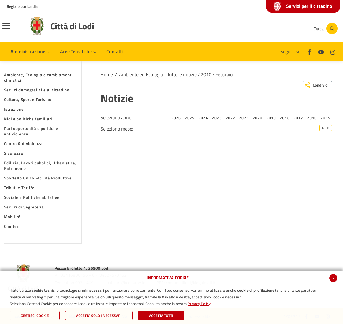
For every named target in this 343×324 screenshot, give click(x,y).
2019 (271, 118)
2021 (244, 118)
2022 (231, 118)
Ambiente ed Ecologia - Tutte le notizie (158, 74)
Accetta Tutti (161, 315)
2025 (190, 118)
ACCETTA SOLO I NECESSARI (99, 315)
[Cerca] (325, 28)
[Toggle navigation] (13, 29)
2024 (203, 118)
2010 (206, 74)
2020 (258, 118)
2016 (312, 118)
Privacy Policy (199, 304)
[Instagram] (287, 28)
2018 (285, 118)
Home (106, 74)
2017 (298, 118)
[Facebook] (255, 28)
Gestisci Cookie (35, 315)
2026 (176, 118)
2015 (325, 118)
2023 (217, 118)
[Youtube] (271, 28)
